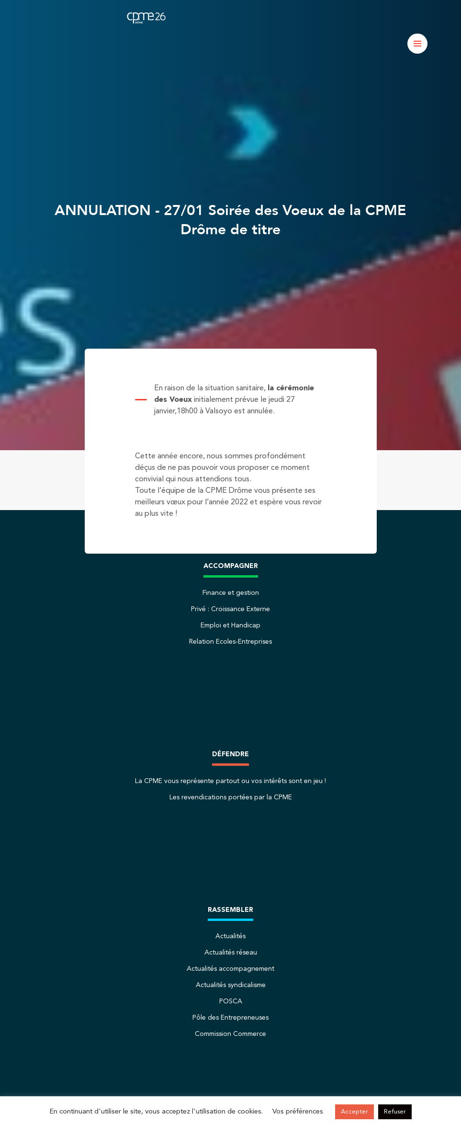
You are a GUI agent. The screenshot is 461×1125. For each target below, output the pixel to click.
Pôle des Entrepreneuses (230, 1017)
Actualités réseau (230, 952)
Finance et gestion (230, 593)
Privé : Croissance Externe (230, 609)
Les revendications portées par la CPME (230, 797)
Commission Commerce (230, 1034)
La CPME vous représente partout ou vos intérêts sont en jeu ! (230, 781)
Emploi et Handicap (230, 625)
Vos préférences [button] (297, 1111)
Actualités (230, 936)
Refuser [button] (395, 1112)
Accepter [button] (354, 1112)
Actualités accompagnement (230, 969)
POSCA (230, 1001)
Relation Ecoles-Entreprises (230, 641)
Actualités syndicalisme (231, 985)
